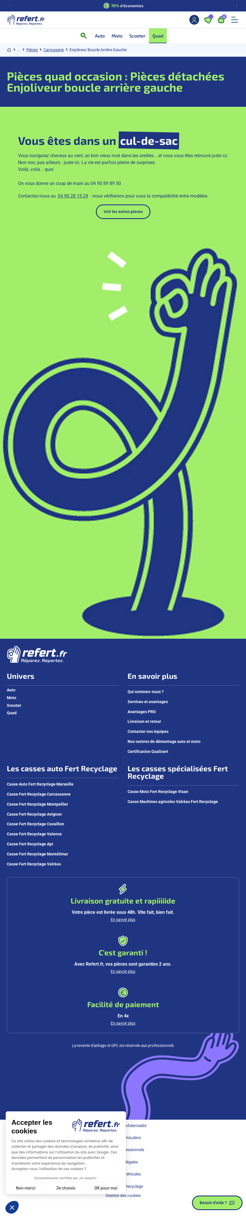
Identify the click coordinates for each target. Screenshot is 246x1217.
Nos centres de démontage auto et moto (164, 741)
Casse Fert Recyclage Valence (34, 834)
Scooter (14, 705)
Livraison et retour (144, 721)
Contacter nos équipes (148, 731)
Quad (12, 713)
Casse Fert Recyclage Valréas (34, 864)
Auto (11, 690)
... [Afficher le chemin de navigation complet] (19, 50)
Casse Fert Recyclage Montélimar (37, 854)
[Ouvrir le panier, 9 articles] (221, 19)
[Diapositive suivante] (237, 5)
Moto (11, 697)
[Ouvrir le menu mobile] (234, 19)
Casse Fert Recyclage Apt (30, 844)
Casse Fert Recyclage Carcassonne (39, 794)
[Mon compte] (194, 20)
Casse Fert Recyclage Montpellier (37, 804)
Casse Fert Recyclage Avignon (34, 814)
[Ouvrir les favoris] (208, 19)
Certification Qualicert (148, 751)
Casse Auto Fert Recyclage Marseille (40, 784)
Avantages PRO (142, 711)
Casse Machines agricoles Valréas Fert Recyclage (173, 801)
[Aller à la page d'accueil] (26, 19)
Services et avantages (148, 701)
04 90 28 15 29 (73, 196)
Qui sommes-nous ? (146, 691)
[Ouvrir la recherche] (86, 36)
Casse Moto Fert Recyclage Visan (158, 791)
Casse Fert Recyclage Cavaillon (35, 824)
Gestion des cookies (123, 1195)
